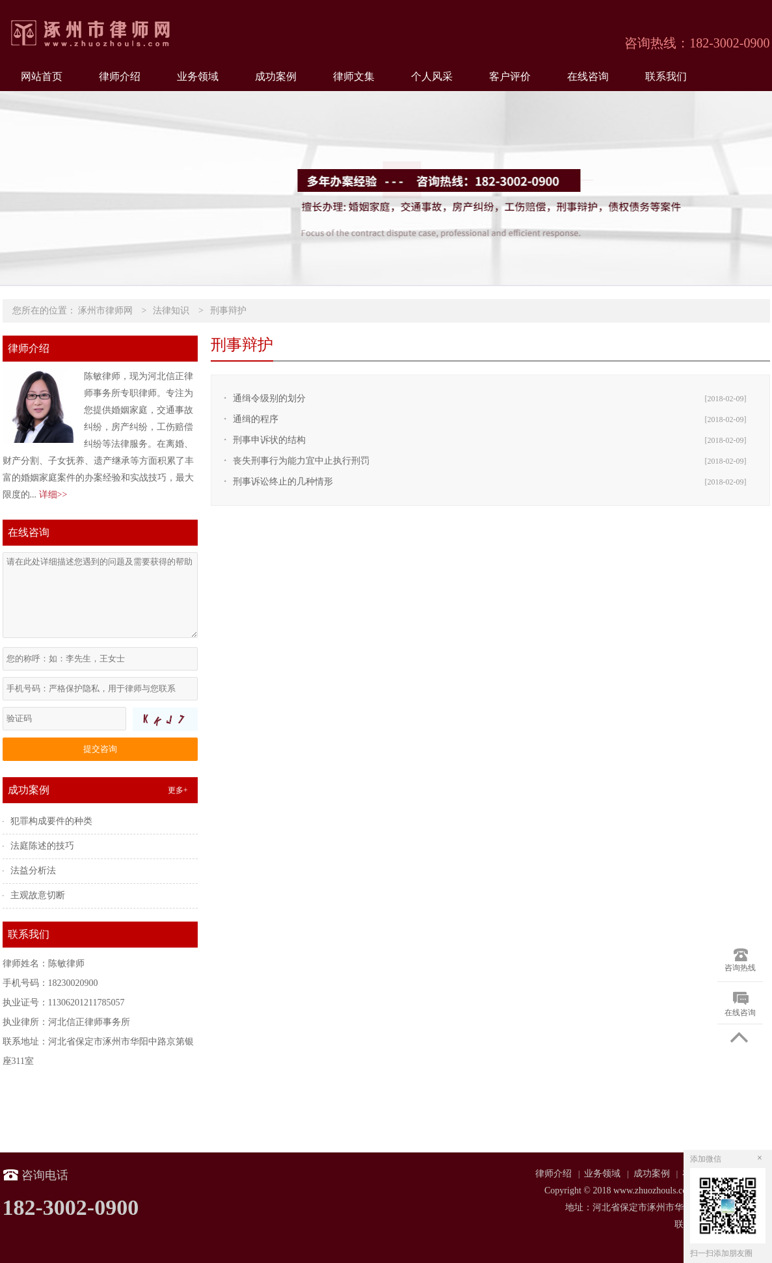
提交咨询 (100, 749)
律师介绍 (119, 76)
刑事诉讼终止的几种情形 (283, 481)
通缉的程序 (255, 419)
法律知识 (171, 310)
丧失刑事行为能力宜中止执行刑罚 (301, 461)
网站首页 (41, 76)
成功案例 (276, 76)
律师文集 (354, 76)
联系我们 (666, 76)
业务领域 (198, 76)
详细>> (53, 494)
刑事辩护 (228, 310)
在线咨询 (588, 76)
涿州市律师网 (105, 310)
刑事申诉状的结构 (269, 440)
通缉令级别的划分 (269, 398)
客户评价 (510, 76)
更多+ (178, 790)
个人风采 (432, 76)
